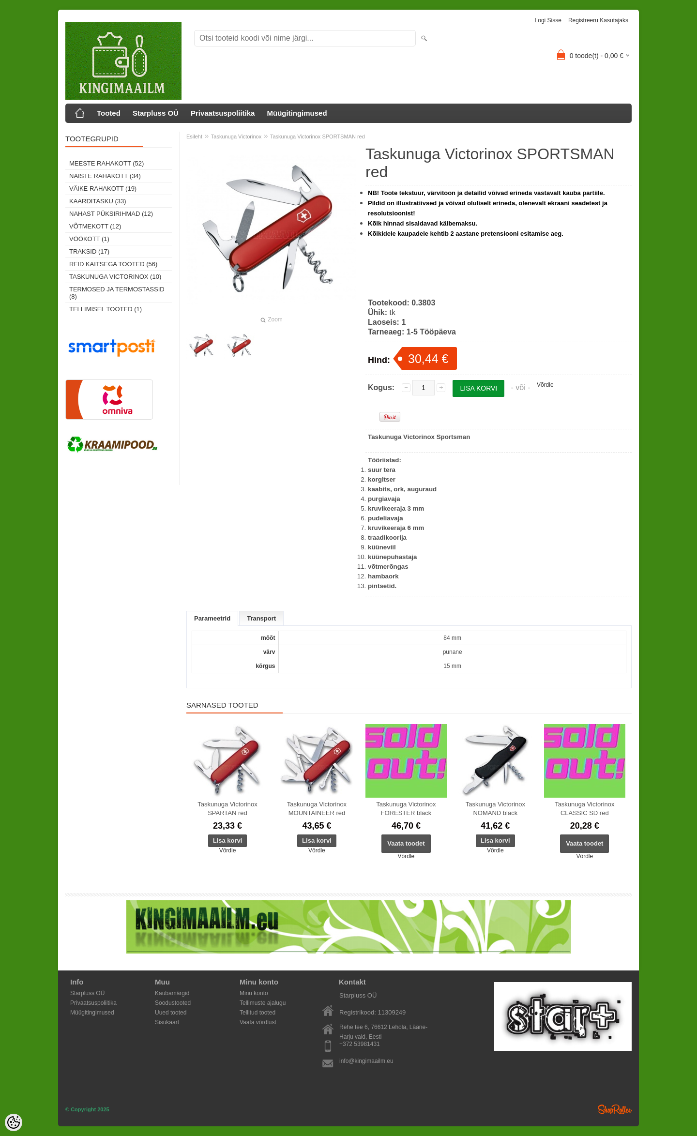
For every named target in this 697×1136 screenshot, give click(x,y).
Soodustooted (173, 1003)
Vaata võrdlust (258, 1022)
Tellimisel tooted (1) (105, 309)
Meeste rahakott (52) (106, 163)
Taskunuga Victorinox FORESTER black (406, 809)
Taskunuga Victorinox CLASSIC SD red (584, 809)
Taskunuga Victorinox (236, 136)
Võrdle (545, 384)
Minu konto (254, 993)
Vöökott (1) (89, 238)
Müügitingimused (297, 113)
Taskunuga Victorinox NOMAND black (495, 809)
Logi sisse (548, 20)
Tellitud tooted (257, 1012)
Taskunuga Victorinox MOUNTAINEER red (317, 809)
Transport (261, 618)
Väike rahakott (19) (102, 188)
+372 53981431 (359, 1044)
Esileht (194, 136)
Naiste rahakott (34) (105, 176)
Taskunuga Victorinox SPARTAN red (227, 809)
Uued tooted (170, 1012)
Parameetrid (212, 618)
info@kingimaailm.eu (366, 1061)
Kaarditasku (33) (97, 201)
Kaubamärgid (172, 993)
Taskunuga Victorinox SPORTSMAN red (317, 136)
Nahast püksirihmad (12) (111, 213)
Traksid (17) (89, 251)
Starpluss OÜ (156, 113)
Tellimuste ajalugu (263, 1003)
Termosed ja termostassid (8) (117, 293)
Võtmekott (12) (95, 226)
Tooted (109, 113)
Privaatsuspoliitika (223, 113)
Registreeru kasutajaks (598, 20)
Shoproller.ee (615, 1109)
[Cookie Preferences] (13, 1122)
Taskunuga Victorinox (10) (115, 276)
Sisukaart (167, 1022)
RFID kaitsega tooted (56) (113, 264)
